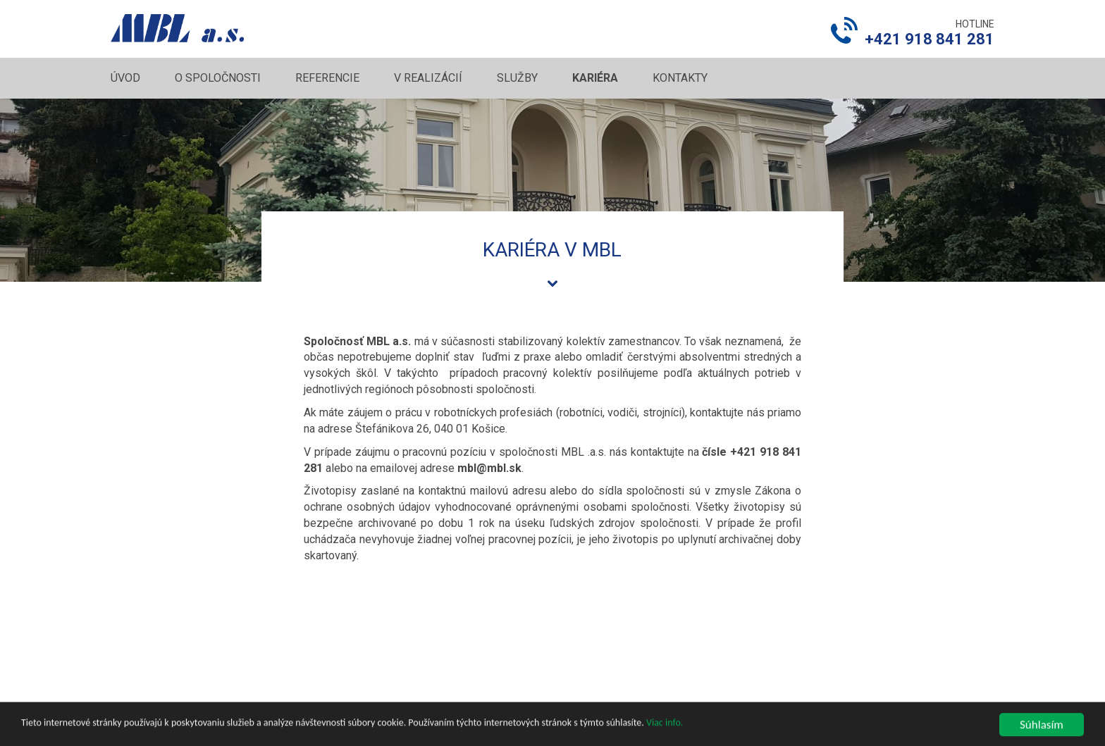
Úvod (125, 78)
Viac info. (664, 734)
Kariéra (595, 78)
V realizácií (428, 78)
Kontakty (680, 78)
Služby (517, 78)
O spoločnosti (218, 78)
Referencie (327, 78)
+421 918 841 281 (929, 39)
